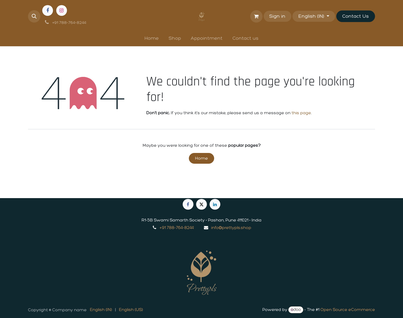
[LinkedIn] (215, 204)
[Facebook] (47, 10)
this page (301, 112)
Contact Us (355, 16)
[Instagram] (61, 10)
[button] (34, 16)
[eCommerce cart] (256, 16)
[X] (201, 204)
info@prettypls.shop (231, 227)
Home (201, 158)
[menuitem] (151, 38)
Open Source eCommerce (347, 309)
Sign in (277, 16)
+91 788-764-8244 (177, 227)
